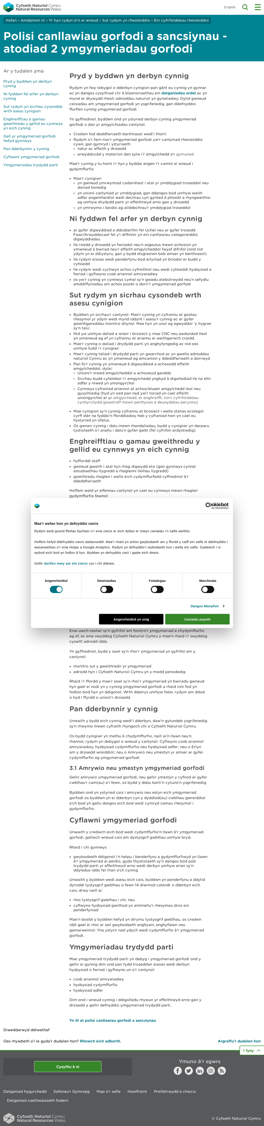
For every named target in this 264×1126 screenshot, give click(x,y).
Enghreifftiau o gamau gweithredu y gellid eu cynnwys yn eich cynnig (33, 123)
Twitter (189, 1071)
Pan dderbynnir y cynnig (26, 148)
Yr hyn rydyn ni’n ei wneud (73, 20)
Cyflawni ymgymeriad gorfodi (31, 157)
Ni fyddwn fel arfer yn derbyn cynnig (30, 96)
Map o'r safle (109, 1091)
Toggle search (245, 7)
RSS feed (222, 1071)
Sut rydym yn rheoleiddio (126, 20)
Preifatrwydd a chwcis (175, 1091)
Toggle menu (257, 7)
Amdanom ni (33, 20)
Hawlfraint (137, 1091)
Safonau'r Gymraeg (71, 1091)
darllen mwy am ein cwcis (66, 563)
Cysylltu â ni (67, 1066)
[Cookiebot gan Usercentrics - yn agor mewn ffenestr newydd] (217, 505)
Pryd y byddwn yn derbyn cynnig (27, 83)
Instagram (211, 1071)
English (229, 7)
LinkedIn (200, 1071)
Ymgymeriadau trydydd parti (30, 165)
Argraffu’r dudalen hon (239, 1041)
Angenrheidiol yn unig (131, 619)
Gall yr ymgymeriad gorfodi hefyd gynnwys (29, 138)
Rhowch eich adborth (100, 1041)
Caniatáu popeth (197, 619)
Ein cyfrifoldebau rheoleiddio (181, 20)
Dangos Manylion (205, 606)
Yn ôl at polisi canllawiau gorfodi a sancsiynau (112, 1020)
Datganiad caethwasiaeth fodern (37, 1100)
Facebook (178, 1071)
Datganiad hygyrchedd (24, 1091)
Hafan (11, 20)
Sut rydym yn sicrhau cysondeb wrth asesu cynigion (32, 108)
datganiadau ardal (178, 93)
